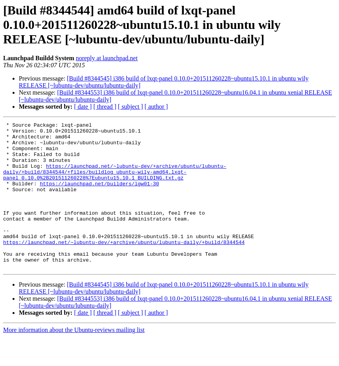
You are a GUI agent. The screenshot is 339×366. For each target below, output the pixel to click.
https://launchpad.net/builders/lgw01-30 (99, 196)
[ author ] (156, 106)
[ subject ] (130, 106)
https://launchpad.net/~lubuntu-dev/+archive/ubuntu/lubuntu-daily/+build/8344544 (124, 266)
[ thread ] (104, 106)
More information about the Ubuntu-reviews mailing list (74, 359)
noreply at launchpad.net (107, 58)
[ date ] (83, 106)
